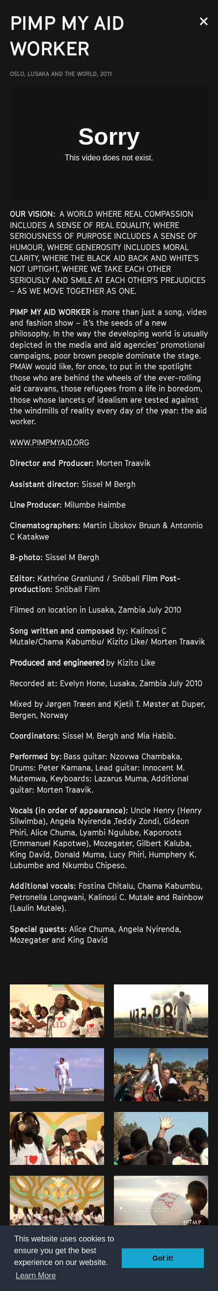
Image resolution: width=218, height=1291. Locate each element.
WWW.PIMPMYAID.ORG (49, 442)
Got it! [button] (163, 1258)
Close (203, 21)
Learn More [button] (36, 1275)
